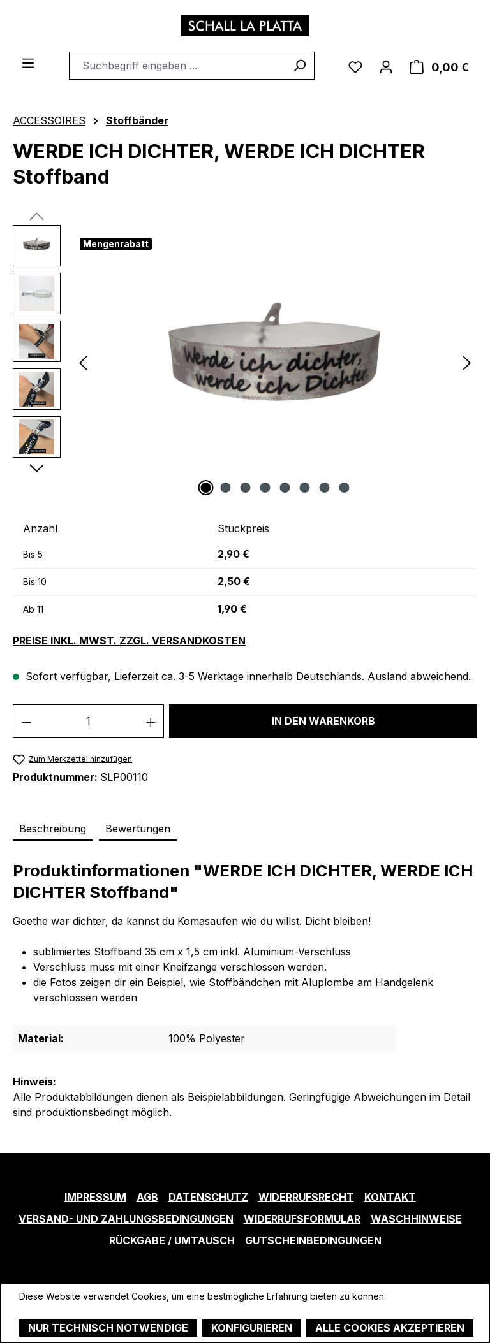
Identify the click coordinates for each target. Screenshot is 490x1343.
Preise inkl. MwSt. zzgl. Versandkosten (129, 641)
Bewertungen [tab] (137, 828)
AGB (147, 1197)
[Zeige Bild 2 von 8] (226, 488)
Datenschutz (208, 1197)
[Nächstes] (467, 361)
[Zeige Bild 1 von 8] (206, 488)
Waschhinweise (416, 1218)
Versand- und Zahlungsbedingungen (126, 1218)
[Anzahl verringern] (26, 721)
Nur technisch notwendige (108, 1327)
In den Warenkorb (323, 721)
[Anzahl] (88, 721)
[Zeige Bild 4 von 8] (265, 488)
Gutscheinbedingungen (313, 1240)
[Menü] (28, 62)
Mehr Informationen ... (64, 1309)
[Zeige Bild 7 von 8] (325, 488)
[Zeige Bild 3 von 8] (246, 488)
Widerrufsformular (302, 1218)
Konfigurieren (251, 1327)
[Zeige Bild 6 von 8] (305, 488)
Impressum (95, 1197)
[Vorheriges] (83, 361)
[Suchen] (300, 66)
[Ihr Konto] (386, 65)
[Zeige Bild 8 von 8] (344, 488)
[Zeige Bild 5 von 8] (285, 488)
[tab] (53, 829)
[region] (245, 362)
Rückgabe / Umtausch (172, 1240)
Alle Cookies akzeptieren (389, 1327)
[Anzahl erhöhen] (151, 721)
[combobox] (177, 66)
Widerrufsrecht (306, 1197)
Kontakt (390, 1197)
